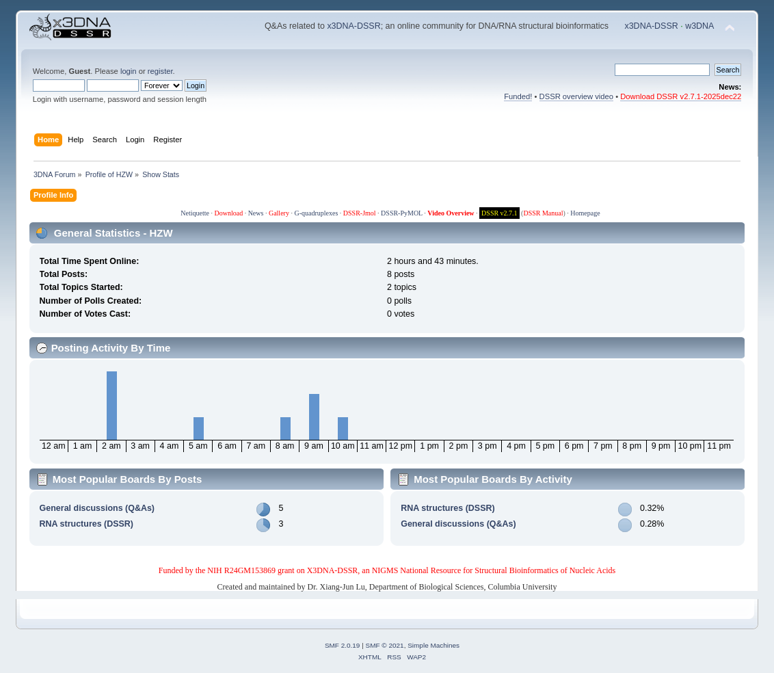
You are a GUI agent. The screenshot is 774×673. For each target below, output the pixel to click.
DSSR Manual (543, 213)
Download (228, 213)
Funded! (518, 96)
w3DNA (699, 26)
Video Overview (450, 213)
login (128, 71)
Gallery (279, 213)
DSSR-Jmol (359, 213)
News (256, 213)
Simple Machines (433, 645)
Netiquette (195, 213)
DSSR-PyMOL (402, 213)
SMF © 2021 (385, 645)
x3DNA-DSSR (353, 26)
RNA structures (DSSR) (86, 524)
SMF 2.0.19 (342, 645)
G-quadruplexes (316, 213)
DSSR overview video (576, 96)
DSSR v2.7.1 (499, 213)
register (160, 71)
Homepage (585, 213)
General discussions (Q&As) (97, 508)
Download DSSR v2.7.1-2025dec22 (680, 96)
